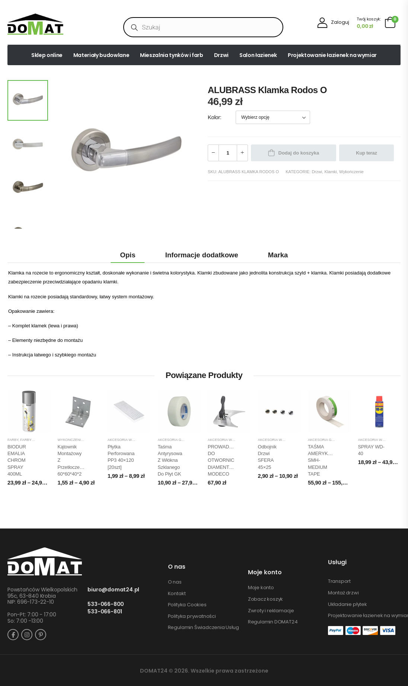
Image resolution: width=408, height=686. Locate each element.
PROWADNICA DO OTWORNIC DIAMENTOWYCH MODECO (228, 460)
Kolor (214, 117)
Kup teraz (366, 153)
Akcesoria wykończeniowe (134, 440)
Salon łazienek (258, 55)
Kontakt (177, 594)
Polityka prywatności (192, 616)
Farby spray (31, 440)
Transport (339, 581)
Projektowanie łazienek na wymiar (332, 55)
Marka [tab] (278, 255)
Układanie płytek (347, 604)
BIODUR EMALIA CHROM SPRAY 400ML (16, 460)
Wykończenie (351, 171)
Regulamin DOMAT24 (273, 622)
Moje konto (261, 588)
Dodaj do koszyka (298, 153)
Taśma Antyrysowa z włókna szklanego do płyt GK (170, 460)
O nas (175, 582)
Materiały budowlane (101, 55)
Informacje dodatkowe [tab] (201, 255)
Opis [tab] (128, 255)
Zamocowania (98, 440)
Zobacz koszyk (265, 599)
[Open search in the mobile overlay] (203, 27)
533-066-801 (104, 612)
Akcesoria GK (171, 440)
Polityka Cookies (187, 605)
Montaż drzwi (343, 593)
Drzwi (221, 55)
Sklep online (47, 55)
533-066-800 (105, 604)
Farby (12, 440)
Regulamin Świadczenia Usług (203, 628)
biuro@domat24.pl (113, 590)
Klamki (330, 171)
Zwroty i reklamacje (271, 611)
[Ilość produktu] (228, 152)
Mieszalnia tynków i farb (171, 55)
